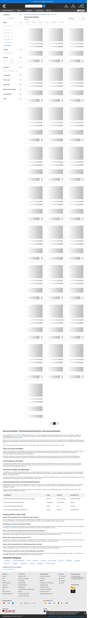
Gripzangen (43, 560)
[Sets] (49, 10)
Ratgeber (42, 580)
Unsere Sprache (6, 591)
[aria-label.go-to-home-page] (4, 7)
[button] (66, 6)
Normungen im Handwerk (45, 589)
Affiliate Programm (6, 582)
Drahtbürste (35, 560)
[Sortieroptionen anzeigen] (83, 18)
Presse (4, 580)
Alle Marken (42, 578)
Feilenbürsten (13, 527)
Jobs (3, 578)
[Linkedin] (61, 583)
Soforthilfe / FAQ (22, 576)
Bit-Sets (28, 560)
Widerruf (20, 591)
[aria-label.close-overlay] (85, 613)
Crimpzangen (7, 560)
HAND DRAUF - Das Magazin (46, 582)
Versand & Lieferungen (23, 578)
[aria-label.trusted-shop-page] (73, 589)
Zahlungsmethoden (22, 585)
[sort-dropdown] (77, 18)
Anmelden (66, 6)
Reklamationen (21, 587)
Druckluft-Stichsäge (50, 563)
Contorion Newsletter (44, 591)
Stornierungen (21, 580)
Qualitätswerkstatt (44, 585)
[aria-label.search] (44, 6)
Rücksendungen (22, 582)
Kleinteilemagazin (52, 560)
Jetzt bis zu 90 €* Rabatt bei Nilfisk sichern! (43, 1)
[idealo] (44, 612)
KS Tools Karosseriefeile (8, 569)
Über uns (4, 576)
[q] (33, 6)
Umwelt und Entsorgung (23, 595)
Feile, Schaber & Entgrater (41, 14)
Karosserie (18, 436)
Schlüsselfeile (69, 560)
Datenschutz (5, 587)
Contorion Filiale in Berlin (24, 593)
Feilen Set (61, 560)
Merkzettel (73, 6)
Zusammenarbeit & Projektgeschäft (26, 589)
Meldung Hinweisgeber (7, 593)
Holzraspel (32, 563)
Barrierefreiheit (52, 616)
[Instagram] (62, 580)
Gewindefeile (77, 560)
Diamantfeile (15, 563)
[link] (12, 14)
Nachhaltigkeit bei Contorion (46, 593)
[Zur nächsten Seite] (57, 423)
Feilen (49, 14)
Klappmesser (7, 563)
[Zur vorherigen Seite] (51, 423)
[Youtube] (61, 578)
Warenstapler (81, 6)
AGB (3, 589)
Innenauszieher (23, 563)
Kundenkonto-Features (45, 576)
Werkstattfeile (40, 563)
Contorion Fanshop (44, 587)
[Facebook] (62, 576)
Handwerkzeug (32, 14)
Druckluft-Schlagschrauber (18, 560)
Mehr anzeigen (7, 45)
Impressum (4, 585)
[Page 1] (54, 423)
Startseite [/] (26, 14)
